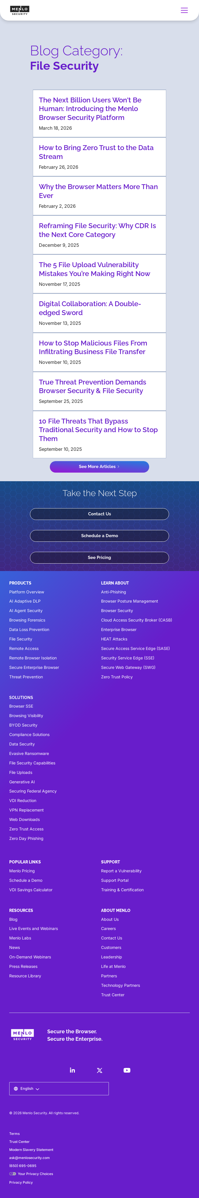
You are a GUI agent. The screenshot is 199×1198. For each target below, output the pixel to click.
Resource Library (25, 975)
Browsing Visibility (26, 715)
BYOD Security (23, 725)
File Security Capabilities (32, 762)
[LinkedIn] (72, 1070)
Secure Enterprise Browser (34, 667)
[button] (183, 10)
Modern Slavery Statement (31, 1149)
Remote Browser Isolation (33, 657)
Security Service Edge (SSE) (127, 657)
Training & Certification (122, 889)
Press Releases (23, 966)
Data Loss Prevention (29, 629)
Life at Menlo (113, 966)
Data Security (22, 743)
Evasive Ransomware (29, 753)
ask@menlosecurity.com (29, 1158)
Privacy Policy (21, 1182)
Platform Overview (26, 591)
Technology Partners (120, 985)
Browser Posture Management (129, 601)
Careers (108, 928)
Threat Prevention (26, 676)
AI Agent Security (26, 610)
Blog (13, 919)
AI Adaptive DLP (25, 601)
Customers (111, 947)
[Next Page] (99, 466)
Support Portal (114, 880)
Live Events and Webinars (33, 928)
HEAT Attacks (114, 638)
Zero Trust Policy (117, 676)
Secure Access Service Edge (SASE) (135, 648)
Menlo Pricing (22, 870)
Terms (14, 1133)
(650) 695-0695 (22, 1166)
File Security (20, 638)
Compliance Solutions (29, 734)
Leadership (111, 956)
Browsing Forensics (27, 620)
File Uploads (20, 772)
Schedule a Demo (99, 535)
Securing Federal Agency (33, 791)
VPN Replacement (26, 809)
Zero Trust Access (26, 828)
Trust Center (112, 994)
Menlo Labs (20, 937)
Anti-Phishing (113, 591)
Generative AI (22, 781)
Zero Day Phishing (26, 838)
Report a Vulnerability (121, 870)
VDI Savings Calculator (30, 889)
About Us (110, 919)
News (14, 947)
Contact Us (99, 514)
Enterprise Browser (119, 629)
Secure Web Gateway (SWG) (128, 667)
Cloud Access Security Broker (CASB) (136, 620)
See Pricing (99, 557)
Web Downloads (24, 819)
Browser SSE (21, 706)
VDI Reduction (22, 800)
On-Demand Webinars (30, 956)
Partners (109, 975)
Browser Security (117, 610)
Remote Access (24, 648)
